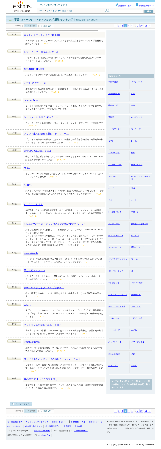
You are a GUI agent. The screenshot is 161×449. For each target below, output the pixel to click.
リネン (111, 141)
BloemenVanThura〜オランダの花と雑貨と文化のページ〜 (55, 224)
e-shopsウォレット (60, 422)
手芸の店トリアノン (34, 270)
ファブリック (114, 153)
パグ (133, 354)
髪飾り (134, 365)
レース (134, 141)
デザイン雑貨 (136, 318)
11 (146, 26)
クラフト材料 (136, 164)
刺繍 (133, 105)
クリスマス (113, 365)
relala (27, 167)
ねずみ (134, 330)
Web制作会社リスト (33, 426)
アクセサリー (114, 94)
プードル (112, 176)
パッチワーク (136, 82)
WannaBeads (31, 253)
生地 (133, 94)
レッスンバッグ (115, 212)
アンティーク (114, 224)
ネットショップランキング (37, 422)
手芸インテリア (137, 247)
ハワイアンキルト (138, 342)
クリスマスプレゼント (117, 295)
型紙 (133, 153)
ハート (134, 200)
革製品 (111, 117)
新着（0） (47, 26)
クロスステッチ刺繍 (116, 306)
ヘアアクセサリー (115, 235)
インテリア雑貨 (115, 164)
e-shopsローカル (78, 422)
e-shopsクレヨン (14, 426)
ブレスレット (114, 283)
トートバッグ (114, 330)
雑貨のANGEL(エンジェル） (39, 150)
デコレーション (115, 318)
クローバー (136, 295)
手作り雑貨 (113, 82)
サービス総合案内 (14, 422)
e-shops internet (81, 431)
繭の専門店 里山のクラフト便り (41, 379)
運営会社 (78, 426)
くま (110, 200)
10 (141, 26)
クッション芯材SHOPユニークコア (42, 325)
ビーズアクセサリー (116, 129)
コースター (136, 306)
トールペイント (115, 247)
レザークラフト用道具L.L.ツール (41, 52)
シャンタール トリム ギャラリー (41, 117)
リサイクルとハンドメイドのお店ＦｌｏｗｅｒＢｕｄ (52, 359)
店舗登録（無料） (124, 6)
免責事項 (67, 426)
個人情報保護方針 (52, 426)
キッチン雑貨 (114, 354)
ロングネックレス (115, 271)
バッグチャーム (115, 342)
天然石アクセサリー (139, 224)
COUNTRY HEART (34, 69)
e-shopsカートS (95, 422)
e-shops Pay (44, 435)
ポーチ (111, 188)
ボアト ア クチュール (35, 83)
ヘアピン (135, 235)
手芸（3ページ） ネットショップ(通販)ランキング (43, 19)
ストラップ (136, 129)
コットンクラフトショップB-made (42, 34)
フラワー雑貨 (136, 283)
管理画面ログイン (144, 6)
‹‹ (115, 26)
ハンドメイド (136, 117)
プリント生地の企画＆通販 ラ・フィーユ (46, 133)
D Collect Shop (32, 342)
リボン (134, 188)
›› (149, 26)
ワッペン (135, 259)
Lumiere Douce (32, 100)
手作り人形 (113, 105)
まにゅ (27, 304)
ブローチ (135, 212)
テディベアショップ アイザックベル (44, 287)
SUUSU (28, 185)
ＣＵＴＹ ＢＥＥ (33, 204)
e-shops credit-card (42, 431)
